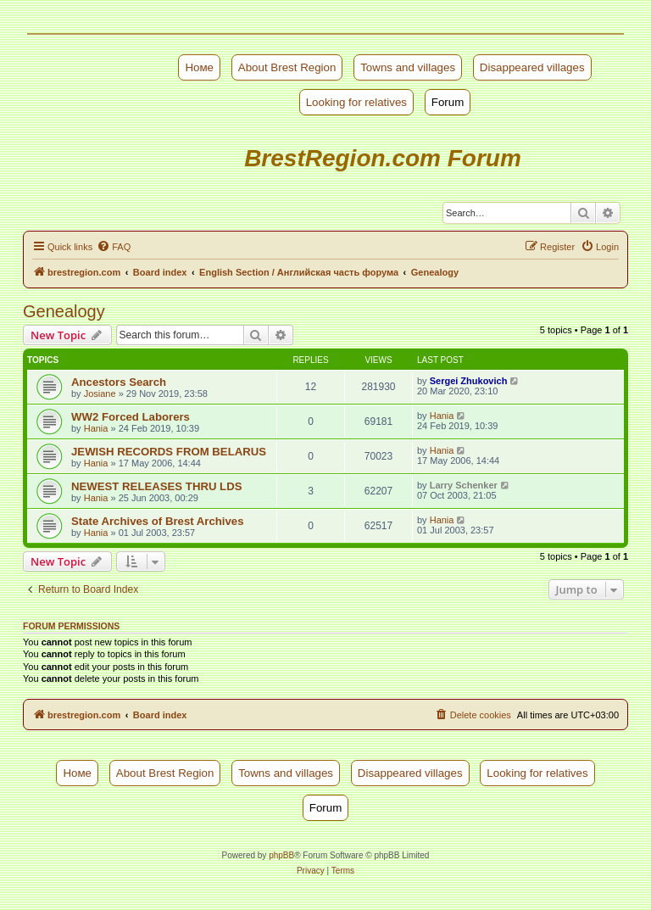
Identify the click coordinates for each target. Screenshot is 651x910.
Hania (96, 428)
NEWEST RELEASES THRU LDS (156, 486)
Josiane (100, 393)
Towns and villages (407, 67)
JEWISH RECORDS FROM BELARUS (168, 451)
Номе (199, 67)
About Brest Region (287, 67)
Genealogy (64, 311)
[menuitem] (114, 247)
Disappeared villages (532, 67)
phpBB (281, 855)
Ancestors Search (118, 382)
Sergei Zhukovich (469, 381)
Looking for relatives (356, 102)
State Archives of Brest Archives (157, 521)
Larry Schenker (464, 485)
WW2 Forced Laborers (130, 416)
